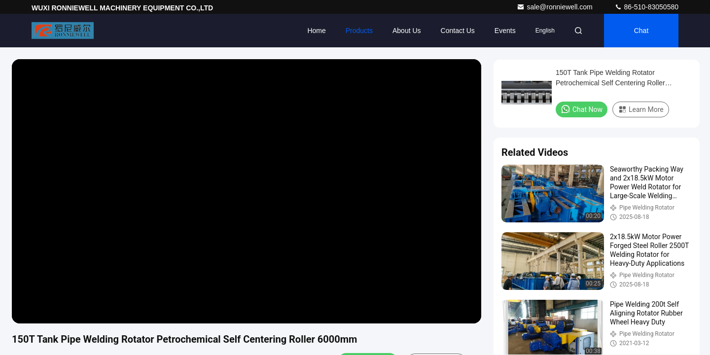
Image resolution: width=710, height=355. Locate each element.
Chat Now (582, 109)
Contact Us (458, 31)
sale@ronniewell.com (555, 7)
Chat (641, 31)
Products (359, 31)
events (505, 31)
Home (316, 31)
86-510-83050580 (646, 7)
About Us (406, 31)
